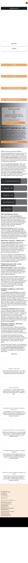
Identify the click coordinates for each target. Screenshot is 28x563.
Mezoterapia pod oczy (5, 506)
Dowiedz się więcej (14, 122)
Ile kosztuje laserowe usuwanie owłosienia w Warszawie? (14, 408)
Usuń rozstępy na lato (14, 387)
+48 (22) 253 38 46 (4, 496)
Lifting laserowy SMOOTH (5, 514)
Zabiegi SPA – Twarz (8, 195)
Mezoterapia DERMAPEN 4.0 (6, 503)
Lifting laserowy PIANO (5, 512)
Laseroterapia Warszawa (9, 202)
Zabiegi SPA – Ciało (8, 188)
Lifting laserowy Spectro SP (6, 515)
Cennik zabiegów (7, 209)
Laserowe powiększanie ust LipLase (7, 511)
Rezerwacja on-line (14, 8)
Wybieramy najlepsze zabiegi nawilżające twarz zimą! (14, 473)
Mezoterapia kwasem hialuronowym (7, 508)
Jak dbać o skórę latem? (14, 368)
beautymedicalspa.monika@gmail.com (8, 500)
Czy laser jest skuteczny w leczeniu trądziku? (14, 430)
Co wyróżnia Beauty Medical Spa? (11, 181)
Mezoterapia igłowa (4, 505)
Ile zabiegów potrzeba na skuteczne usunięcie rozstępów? (14, 451)
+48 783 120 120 (4, 498)
